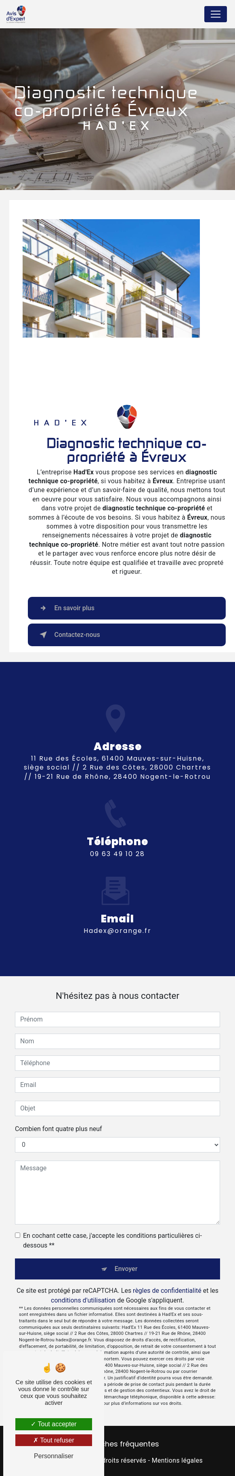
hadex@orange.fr (117, 923)
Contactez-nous (68, 635)
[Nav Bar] (215, 14)
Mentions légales (177, 1460)
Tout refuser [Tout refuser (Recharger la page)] (53, 1440)
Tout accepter (53, 1424)
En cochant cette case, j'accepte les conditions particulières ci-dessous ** (112, 1240)
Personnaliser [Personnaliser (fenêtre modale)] (53, 1456)
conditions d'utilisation (83, 1300)
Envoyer (126, 1269)
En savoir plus (65, 608)
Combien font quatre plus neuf (58, 1129)
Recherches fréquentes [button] (117, 1444)
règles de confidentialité (167, 1290)
